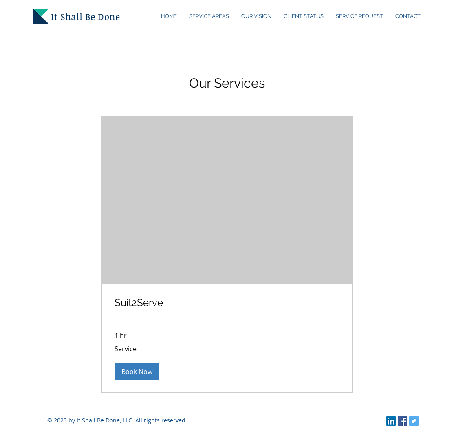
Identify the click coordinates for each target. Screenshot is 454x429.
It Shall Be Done (85, 16)
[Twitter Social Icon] (414, 421)
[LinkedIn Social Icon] (391, 421)
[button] (137, 371)
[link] (227, 302)
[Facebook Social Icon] (402, 421)
